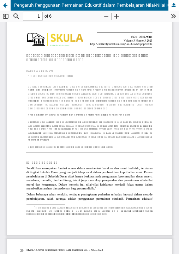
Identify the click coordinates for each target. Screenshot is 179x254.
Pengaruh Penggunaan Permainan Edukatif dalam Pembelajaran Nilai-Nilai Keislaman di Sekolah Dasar (96, 5)
